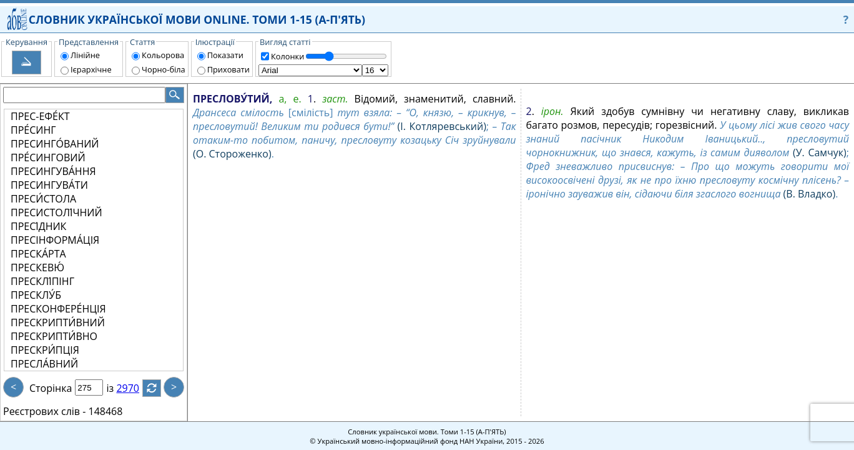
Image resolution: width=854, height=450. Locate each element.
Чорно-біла (163, 69)
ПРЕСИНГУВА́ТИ (49, 185)
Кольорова (163, 55)
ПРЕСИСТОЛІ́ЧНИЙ (56, 212)
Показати (225, 55)
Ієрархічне (91, 69)
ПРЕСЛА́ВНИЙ (44, 364)
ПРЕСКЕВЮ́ (37, 267)
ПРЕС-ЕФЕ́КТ (40, 116)
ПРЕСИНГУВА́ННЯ (53, 171)
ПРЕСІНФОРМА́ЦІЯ (55, 240)
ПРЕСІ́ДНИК (38, 226)
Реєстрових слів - (44, 411)
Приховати (228, 69)
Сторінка (50, 388)
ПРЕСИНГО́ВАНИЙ (55, 144)
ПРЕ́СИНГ (33, 130)
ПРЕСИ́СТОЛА (43, 199)
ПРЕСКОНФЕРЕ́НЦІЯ (58, 309)
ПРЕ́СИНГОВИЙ (48, 157)
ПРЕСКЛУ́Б (36, 295)
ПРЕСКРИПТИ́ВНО (54, 336)
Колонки (287, 56)
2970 (135, 388)
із (117, 388)
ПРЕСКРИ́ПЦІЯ (45, 350)
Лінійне (85, 55)
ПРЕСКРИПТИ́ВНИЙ (58, 322)
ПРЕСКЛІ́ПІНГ (42, 281)
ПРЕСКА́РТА (38, 254)
